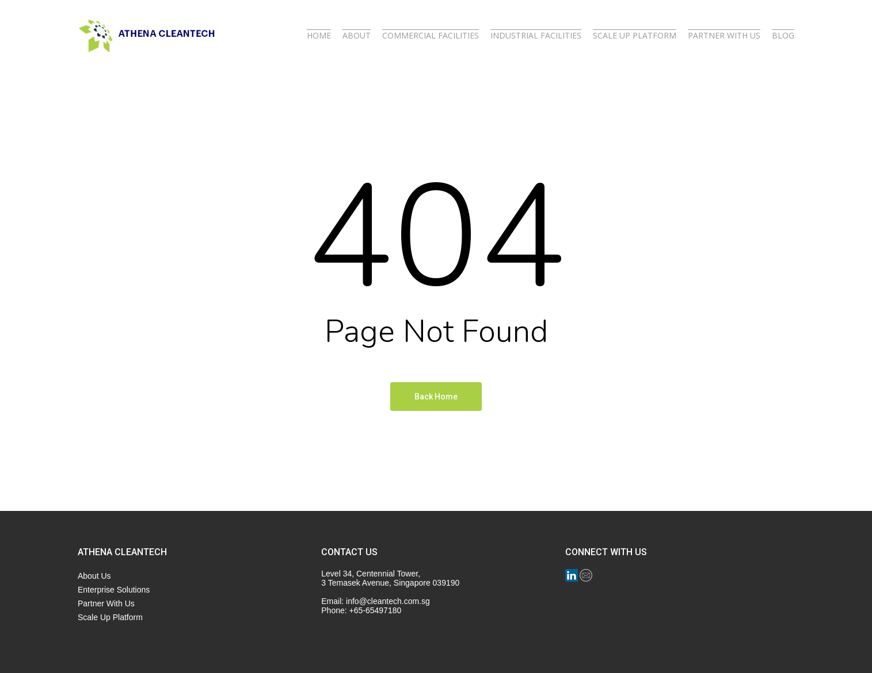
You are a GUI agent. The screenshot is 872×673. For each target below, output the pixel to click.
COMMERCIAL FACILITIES (430, 36)
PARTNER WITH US (724, 36)
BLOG (783, 36)
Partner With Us (106, 603)
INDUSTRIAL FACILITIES (535, 36)
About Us (94, 575)
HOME (319, 36)
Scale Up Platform (110, 617)
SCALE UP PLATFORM (634, 36)
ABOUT (356, 36)
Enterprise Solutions (114, 589)
